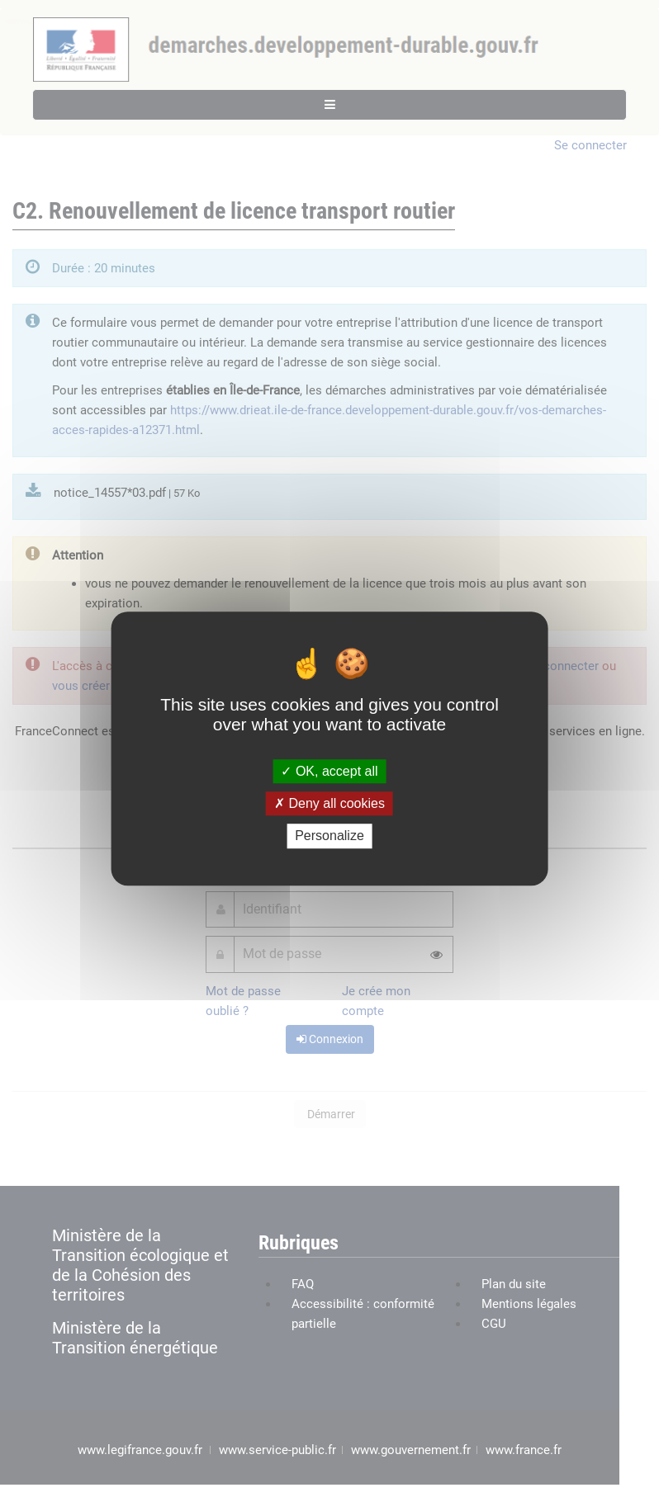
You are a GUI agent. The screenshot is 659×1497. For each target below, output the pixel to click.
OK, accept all (329, 771)
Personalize (329, 836)
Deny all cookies (329, 803)
